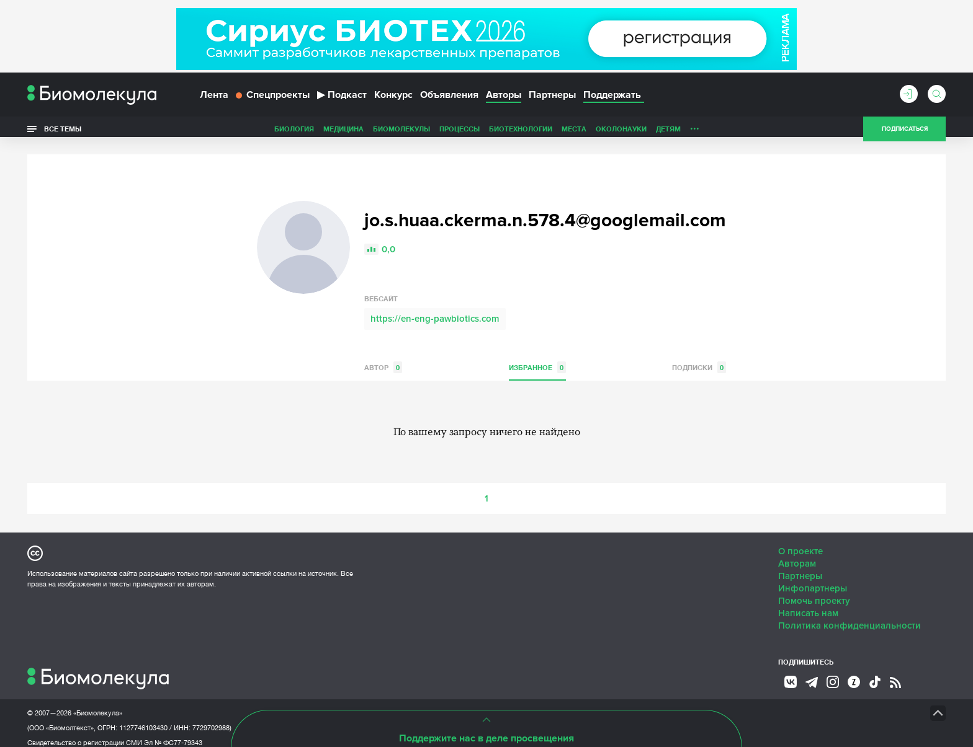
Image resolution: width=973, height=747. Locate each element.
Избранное (537, 358)
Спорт (662, 132)
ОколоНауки (533, 132)
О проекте (800, 541)
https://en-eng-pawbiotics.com (435, 309)
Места (486, 132)
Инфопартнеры (812, 579)
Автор (383, 358)
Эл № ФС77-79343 (173, 733)
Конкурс (393, 98)
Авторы (503, 98)
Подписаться (905, 132)
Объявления (449, 98)
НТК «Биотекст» (465, 703)
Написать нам (808, 603)
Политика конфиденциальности (849, 616)
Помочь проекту (814, 591)
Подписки (699, 358)
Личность (622, 132)
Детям (580, 132)
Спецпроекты (273, 98)
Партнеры (552, 98)
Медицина (256, 132)
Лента (214, 98)
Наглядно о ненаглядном (735, 132)
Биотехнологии (433, 132)
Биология (206, 132)
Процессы (372, 132)
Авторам (797, 554)
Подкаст (342, 98)
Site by (309, 703)
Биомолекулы (314, 132)
